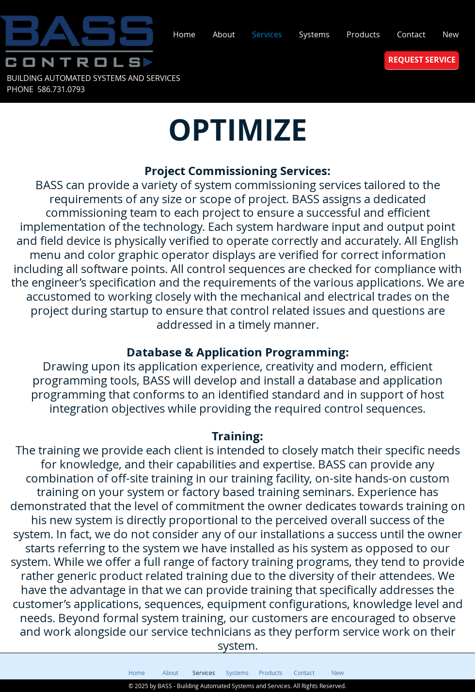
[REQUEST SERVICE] (421, 60)
